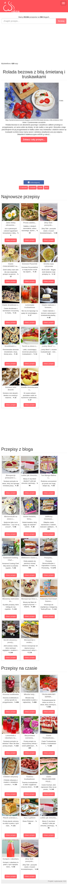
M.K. (65, 881)
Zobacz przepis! (11, 240)
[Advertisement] (34, 43)
